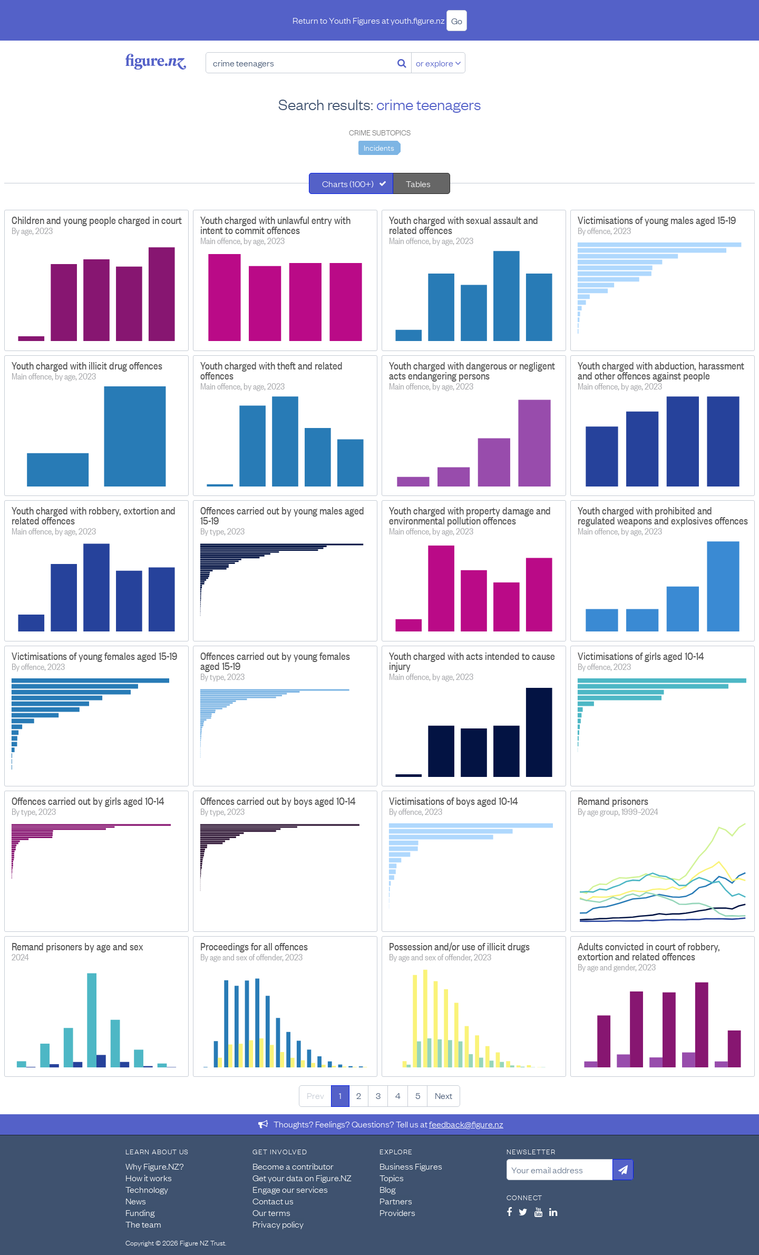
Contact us (273, 1201)
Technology (146, 1189)
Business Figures (411, 1166)
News (135, 1201)
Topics (392, 1177)
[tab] (351, 183)
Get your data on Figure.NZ (302, 1177)
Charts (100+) (348, 183)
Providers (397, 1212)
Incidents (379, 147)
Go (456, 20)
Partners (396, 1201)
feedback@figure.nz (466, 1124)
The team (143, 1224)
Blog (387, 1189)
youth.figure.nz (418, 20)
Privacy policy (278, 1224)
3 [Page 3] (378, 1095)
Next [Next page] (443, 1095)
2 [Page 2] (358, 1095)
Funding (139, 1212)
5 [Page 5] (417, 1095)
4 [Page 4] (398, 1095)
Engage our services (290, 1189)
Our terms (271, 1212)
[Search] (402, 62)
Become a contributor (293, 1166)
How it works (148, 1177)
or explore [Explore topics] (438, 63)
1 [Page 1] (340, 1095)
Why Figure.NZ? (154, 1166)
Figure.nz (155, 62)
